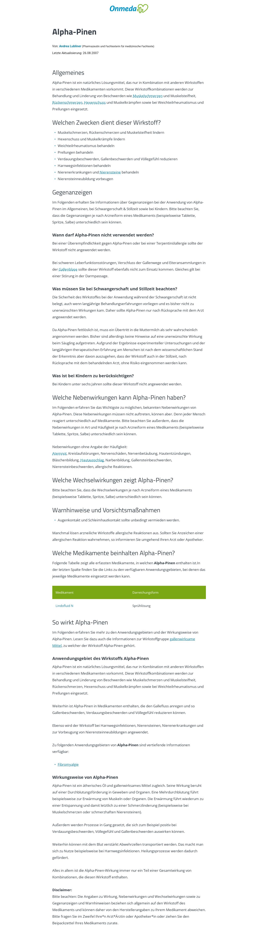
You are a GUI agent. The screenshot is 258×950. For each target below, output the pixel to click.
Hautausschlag (92, 460)
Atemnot (59, 453)
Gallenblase (68, 269)
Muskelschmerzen (148, 95)
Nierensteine (110, 172)
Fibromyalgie (68, 764)
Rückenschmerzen (67, 102)
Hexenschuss (95, 102)
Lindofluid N (64, 606)
